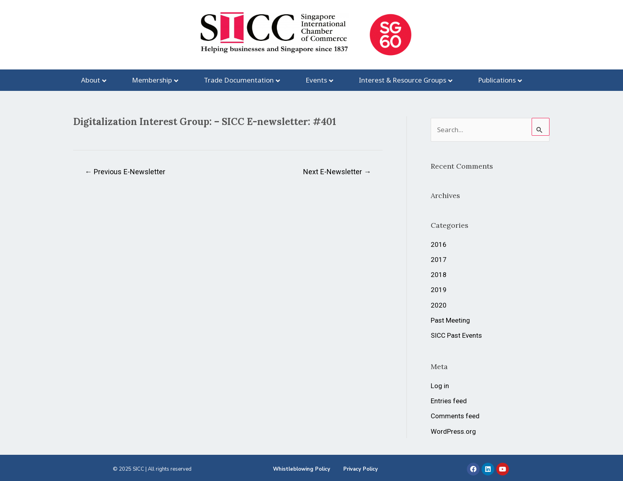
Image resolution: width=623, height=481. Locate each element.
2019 (439, 290)
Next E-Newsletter (337, 171)
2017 (439, 260)
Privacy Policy (360, 469)
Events (316, 80)
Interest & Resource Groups (402, 80)
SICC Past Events (456, 335)
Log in (440, 386)
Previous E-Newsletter (125, 171)
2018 (439, 275)
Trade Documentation (239, 80)
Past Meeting (450, 320)
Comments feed (455, 416)
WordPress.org (453, 431)
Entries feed (449, 401)
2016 (439, 244)
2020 (439, 305)
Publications (497, 80)
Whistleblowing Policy (301, 469)
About (90, 80)
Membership (152, 80)
